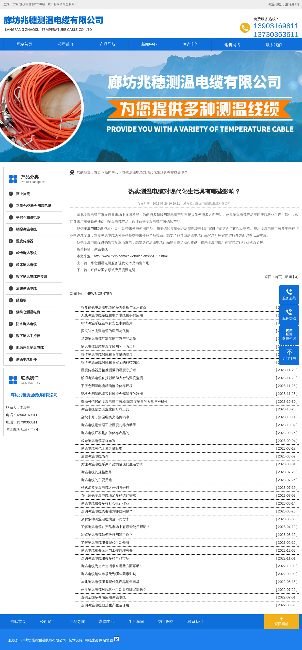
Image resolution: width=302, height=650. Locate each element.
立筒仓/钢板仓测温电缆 (33, 206)
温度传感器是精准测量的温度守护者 (108, 370)
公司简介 (66, 44)
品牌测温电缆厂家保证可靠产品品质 (108, 339)
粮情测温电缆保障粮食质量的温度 (107, 354)
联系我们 (274, 45)
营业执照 (23, 194)
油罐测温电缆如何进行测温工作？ (107, 535)
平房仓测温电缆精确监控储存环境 (107, 386)
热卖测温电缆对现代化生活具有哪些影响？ (113, 590)
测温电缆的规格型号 (96, 472)
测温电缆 (101, 249)
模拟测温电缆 (26, 229)
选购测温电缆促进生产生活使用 (105, 605)
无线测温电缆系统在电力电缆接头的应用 (112, 315)
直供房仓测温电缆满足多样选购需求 (108, 495)
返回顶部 (281, 624)
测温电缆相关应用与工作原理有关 (107, 550)
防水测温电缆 (26, 324)
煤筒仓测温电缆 (28, 312)
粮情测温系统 (26, 253)
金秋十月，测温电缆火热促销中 (105, 417)
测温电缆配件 (26, 359)
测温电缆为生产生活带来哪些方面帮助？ (112, 566)
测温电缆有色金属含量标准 (101, 448)
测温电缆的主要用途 (96, 480)
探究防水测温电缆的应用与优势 (105, 331)
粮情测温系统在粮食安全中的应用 (107, 323)
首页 (97, 172)
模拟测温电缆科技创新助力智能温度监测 (112, 378)
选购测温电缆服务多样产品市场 (105, 558)
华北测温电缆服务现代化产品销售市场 (120, 263)
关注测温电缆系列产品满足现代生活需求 (112, 464)
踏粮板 (21, 300)
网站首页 (24, 44)
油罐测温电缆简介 (95, 456)
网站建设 (91, 640)
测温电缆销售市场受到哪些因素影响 (108, 574)
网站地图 (106, 640)
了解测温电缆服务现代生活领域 (105, 543)
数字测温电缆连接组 (31, 277)
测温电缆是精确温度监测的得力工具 (108, 347)
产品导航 (107, 44)
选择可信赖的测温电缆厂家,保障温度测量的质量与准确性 (124, 402)
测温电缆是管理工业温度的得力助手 (108, 425)
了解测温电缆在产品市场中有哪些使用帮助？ (115, 527)
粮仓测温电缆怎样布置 (98, 441)
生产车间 (191, 44)
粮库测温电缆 (26, 265)
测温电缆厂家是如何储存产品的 (105, 433)
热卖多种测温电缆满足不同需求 (105, 519)
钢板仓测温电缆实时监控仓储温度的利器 (112, 394)
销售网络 (232, 45)
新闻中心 (149, 44)
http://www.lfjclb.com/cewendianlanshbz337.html (131, 256)
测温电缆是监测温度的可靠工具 (105, 409)
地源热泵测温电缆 (30, 348)
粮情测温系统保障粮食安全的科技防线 (110, 362)
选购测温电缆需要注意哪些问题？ (107, 511)
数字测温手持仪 (28, 336)
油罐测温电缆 (26, 288)
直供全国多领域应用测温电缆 (113, 270)
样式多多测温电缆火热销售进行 (105, 488)
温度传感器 (24, 241)
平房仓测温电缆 (28, 217)
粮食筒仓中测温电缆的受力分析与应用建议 (113, 307)
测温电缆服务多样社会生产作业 (105, 503)
